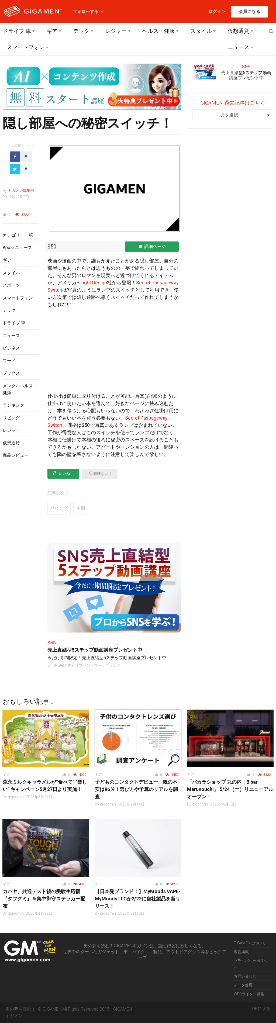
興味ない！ (100, 473)
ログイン (217, 11)
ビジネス (11, 348)
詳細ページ (152, 246)
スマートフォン (25, 47)
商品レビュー (16, 455)
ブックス (11, 373)
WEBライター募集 (249, 994)
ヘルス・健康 (158, 31)
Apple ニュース (17, 247)
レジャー (116, 31)
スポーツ (11, 285)
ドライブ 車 (17, 31)
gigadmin (16, 797)
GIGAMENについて (249, 943)
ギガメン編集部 (21, 190)
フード (9, 360)
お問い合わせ (245, 976)
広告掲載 (241, 952)
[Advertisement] (21, 550)
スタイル (201, 31)
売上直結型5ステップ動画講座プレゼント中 (94, 650)
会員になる (249, 11)
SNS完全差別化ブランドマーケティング (86, 665)
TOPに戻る (260, 1006)
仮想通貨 (238, 31)
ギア (52, 31)
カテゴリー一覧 (18, 235)
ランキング (13, 405)
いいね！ (63, 473)
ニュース (238, 47)
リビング (11, 417)
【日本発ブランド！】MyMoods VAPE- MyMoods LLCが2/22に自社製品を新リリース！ (138, 899)
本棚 (80, 508)
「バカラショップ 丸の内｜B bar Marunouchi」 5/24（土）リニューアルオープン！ (230, 789)
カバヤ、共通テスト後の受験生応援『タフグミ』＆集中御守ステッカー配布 (44, 899)
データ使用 (243, 985)
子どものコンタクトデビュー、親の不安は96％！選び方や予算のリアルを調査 (136, 789)
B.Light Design (92, 282)
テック (81, 31)
